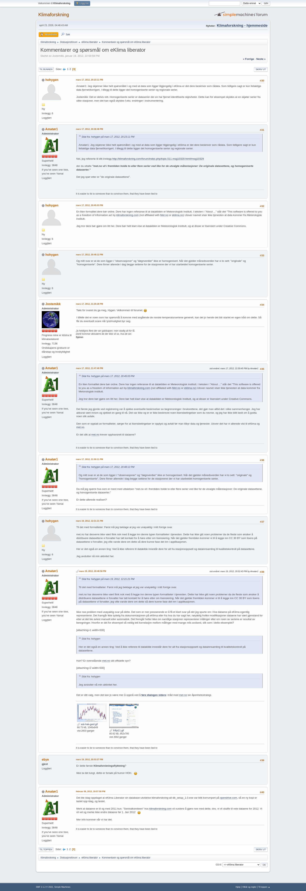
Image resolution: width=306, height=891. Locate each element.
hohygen (51, 79)
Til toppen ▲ (264, 887)
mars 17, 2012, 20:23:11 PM (89, 80)
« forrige (248, 59)
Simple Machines (62, 887)
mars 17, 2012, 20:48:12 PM (89, 254)
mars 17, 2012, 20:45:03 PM (89, 205)
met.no (80, 427)
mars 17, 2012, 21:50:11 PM (89, 459)
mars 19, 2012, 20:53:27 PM (89, 759)
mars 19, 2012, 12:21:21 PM (89, 521)
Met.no (164, 215)
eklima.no (177, 215)
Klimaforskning (53, 14)
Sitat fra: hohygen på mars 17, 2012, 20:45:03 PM (108, 376)
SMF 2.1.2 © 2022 (44, 887)
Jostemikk (52, 304)
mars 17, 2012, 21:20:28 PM (89, 304)
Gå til (218, 864)
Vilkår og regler (249, 887)
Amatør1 (51, 129)
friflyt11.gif (116, 730)
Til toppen (46, 849)
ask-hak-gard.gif (87, 724)
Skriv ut (261, 69)
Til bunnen (46, 69)
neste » (261, 59)
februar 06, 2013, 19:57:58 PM (90, 791)
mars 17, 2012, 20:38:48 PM (89, 129)
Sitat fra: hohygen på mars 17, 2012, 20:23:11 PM (108, 136)
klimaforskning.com (127, 215)
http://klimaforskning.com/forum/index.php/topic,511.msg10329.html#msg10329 (158, 158)
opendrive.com (228, 797)
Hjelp (238, 887)
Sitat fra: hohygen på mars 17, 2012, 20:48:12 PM (108, 467)
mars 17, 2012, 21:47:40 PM (89, 368)
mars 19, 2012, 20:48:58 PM (92, 571)
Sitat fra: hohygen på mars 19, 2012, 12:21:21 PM (108, 579)
